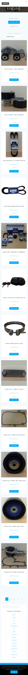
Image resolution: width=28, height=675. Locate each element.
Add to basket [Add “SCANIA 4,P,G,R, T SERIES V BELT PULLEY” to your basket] (14, 537)
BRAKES (14, 617)
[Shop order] (14, 36)
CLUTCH (14, 623)
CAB (14, 620)
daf (14, 629)
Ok (14, 671)
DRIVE (14, 631)
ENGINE (14, 76)
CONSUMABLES (14, 626)
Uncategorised (14, 654)
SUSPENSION (14, 649)
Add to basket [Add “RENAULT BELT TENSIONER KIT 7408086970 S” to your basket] (14, 262)
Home (12, 26)
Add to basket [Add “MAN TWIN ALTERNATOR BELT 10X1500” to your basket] (14, 216)
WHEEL (14, 657)
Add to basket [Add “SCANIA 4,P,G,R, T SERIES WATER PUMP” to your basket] (14, 582)
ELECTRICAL (14, 634)
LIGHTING (14, 643)
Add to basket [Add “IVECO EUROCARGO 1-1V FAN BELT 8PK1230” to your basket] (14, 171)
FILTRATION (14, 640)
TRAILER (14, 651)
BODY (14, 614)
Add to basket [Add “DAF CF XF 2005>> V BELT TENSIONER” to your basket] (14, 79)
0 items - (14, 22)
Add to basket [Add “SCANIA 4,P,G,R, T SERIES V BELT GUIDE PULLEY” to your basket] (14, 491)
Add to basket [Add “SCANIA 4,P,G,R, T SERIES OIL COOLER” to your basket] (14, 399)
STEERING (14, 646)
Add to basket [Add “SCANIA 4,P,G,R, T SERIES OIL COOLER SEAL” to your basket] (14, 445)
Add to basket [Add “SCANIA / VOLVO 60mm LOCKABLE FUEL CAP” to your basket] (14, 308)
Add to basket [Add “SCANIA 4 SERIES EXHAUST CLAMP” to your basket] (14, 354)
